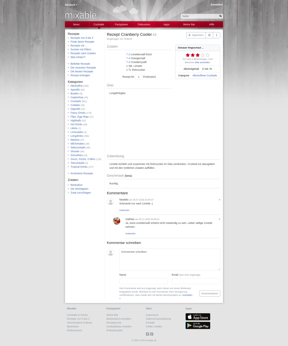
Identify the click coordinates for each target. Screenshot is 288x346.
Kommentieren (209, 293)
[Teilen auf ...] (209, 35)
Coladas (75, 105)
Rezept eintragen (80, 75)
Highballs (76, 120)
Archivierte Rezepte (82, 173)
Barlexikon (76, 184)
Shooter (75, 151)
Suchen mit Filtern (81, 49)
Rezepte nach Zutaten (83, 53)
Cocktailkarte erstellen (119, 326)
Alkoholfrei (76, 85)
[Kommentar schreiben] (169, 259)
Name (122, 274)
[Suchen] (220, 16)
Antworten (124, 210)
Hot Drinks (76, 124)
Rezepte (73, 34)
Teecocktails (77, 162)
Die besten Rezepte (82, 71)
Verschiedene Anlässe (79, 322)
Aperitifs (75, 89)
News (76, 24)
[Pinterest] (152, 334)
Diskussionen (74, 330)
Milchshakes (78, 143)
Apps (167, 24)
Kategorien (75, 82)
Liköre (74, 128)
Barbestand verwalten (119, 318)
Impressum (152, 314)
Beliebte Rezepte (80, 63)
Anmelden (216, 4)
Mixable (71, 308)
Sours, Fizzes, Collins (83, 159)
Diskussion (144, 24)
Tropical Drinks (79, 166)
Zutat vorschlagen (81, 192)
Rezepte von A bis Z (82, 37)
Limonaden (77, 132)
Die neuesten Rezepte (83, 67)
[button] (216, 35)
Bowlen (75, 93)
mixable (83, 15)
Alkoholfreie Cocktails (204, 75)
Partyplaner (121, 24)
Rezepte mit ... (79, 45)
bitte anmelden (202, 62)
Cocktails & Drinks (77, 314)
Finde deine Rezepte (82, 41)
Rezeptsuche (114, 322)
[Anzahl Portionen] (138, 76)
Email (186, 274)
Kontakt (150, 322)
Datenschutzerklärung (158, 318)
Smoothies (77, 155)
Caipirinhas (77, 97)
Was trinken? (78, 57)
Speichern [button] (196, 35)
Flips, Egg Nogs (80, 116)
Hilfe (211, 24)
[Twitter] (148, 334)
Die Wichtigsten (79, 188)
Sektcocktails (78, 147)
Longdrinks (77, 135)
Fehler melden (154, 326)
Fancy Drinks (78, 112)
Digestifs (75, 108)
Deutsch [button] (70, 4)
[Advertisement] (163, 124)
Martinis (75, 139)
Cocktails (99, 24)
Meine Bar (189, 24)
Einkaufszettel (115, 330)
